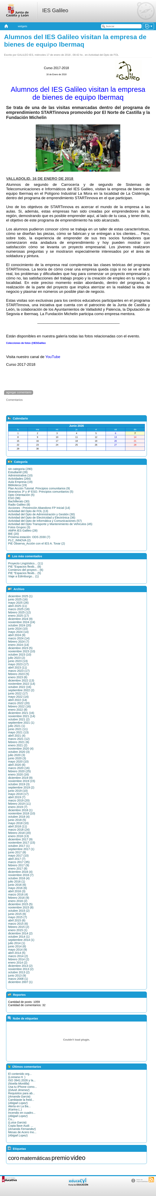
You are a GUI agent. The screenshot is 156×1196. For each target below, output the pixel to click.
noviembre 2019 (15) (21, 781)
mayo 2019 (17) (18, 794)
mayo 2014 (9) (17, 949)
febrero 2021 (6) (18, 742)
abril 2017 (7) (16, 858)
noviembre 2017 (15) (21, 842)
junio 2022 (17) (18, 693)
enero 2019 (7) (17, 807)
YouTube (52, 357)
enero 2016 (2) (17, 901)
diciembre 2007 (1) (20, 982)
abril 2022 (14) (17, 700)
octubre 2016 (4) (19, 878)
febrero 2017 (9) (18, 865)
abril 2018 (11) (17, 826)
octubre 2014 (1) (19, 936)
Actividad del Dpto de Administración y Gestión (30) (41, 514)
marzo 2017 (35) (19, 862)
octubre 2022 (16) (19, 687)
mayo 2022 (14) (18, 696)
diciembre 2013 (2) (20, 965)
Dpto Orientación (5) (21, 494)
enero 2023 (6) (17, 677)
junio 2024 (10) (18, 628)
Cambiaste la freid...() (21, 1101)
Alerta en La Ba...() (19, 1108)
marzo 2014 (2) (18, 956)
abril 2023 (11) (17, 667)
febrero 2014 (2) (18, 959)
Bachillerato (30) (18, 501)
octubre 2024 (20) (19, 625)
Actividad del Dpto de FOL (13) (28, 511)
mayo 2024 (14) (18, 631)
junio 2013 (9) (17, 975)
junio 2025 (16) (18, 599)
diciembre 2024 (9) (20, 618)
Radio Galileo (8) (19, 504)
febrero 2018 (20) (19, 832)
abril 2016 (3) (16, 891)
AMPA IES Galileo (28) (23, 530)
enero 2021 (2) (17, 745)
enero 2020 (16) (18, 774)
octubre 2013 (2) (19, 972)
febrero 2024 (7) (18, 641)
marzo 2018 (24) (19, 829)
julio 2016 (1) (16, 881)
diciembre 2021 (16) (21, 713)
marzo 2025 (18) (19, 609)
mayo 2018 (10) (18, 823)
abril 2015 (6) (16, 920)
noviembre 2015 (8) (21, 907)
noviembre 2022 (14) (21, 683)
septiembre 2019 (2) (21, 787)
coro (13, 1158)
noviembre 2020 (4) (21, 748)
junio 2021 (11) (18, 729)
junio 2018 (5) (17, 820)
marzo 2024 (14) (19, 638)
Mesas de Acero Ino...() (22, 1134)
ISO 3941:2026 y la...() (22, 1082)
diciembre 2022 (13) (21, 680)
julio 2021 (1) (16, 725)
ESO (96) (14, 498)
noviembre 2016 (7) (21, 875)
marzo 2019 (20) (19, 800)
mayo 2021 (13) (18, 732)
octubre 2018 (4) (19, 816)
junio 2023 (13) (18, 661)
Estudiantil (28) (18, 472)
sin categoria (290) (20, 469)
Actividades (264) (19, 478)
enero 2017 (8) (17, 868)
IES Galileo (55, 10)
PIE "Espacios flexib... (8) (24, 566)
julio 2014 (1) (16, 943)
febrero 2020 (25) (19, 771)
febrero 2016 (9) (18, 897)
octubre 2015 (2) (19, 910)
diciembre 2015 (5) (20, 904)
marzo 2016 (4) (18, 894)
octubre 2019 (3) (19, 784)
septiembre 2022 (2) (21, 690)
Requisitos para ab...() (21, 1095)
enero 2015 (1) (17, 930)
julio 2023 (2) (16, 657)
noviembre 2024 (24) (21, 622)
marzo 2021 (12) (19, 738)
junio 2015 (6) (17, 914)
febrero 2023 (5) (18, 674)
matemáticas (35, 1158)
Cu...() (17, 1121)
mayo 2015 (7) (17, 917)
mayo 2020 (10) (18, 761)
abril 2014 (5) (16, 952)
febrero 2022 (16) (19, 706)
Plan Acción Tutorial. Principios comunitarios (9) (39, 488)
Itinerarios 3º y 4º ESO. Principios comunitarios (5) (40, 491)
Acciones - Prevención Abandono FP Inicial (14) (39, 507)
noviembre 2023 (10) (21, 651)
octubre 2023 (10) (19, 654)
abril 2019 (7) (16, 797)
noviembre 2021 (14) (21, 716)
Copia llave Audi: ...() (22, 1127)
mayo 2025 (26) (18, 602)
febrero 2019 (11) (19, 803)
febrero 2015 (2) (18, 927)
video (77, 1157)
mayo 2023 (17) (18, 664)
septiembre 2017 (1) (21, 849)
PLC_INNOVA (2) (19, 540)
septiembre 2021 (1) (21, 722)
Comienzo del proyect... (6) (25, 569)
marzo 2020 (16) (19, 768)
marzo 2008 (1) (18, 978)
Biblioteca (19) (17, 485)
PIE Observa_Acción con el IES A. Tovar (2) (36, 543)
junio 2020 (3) (17, 758)
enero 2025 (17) (18, 615)
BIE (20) (13, 533)
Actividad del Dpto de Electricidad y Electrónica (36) (41, 517)
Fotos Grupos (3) (19, 527)
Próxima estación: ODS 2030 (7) (29, 537)
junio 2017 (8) (17, 852)
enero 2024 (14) (18, 644)
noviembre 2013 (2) (21, 969)
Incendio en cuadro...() (21, 1114)
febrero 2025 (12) (19, 612)
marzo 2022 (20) (19, 703)
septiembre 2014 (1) (21, 939)
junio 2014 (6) (17, 946)
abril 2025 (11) (17, 606)
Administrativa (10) (20, 475)
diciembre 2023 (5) (20, 648)
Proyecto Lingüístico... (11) (25, 563)
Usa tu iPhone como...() (22, 1088)
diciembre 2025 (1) (20, 596)
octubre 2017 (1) (19, 845)
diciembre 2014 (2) (20, 933)
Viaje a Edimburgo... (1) (23, 576)
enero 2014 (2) (17, 962)
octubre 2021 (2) (19, 719)
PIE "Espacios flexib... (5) (24, 573)
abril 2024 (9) (16, 635)
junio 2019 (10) (18, 790)
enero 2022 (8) (17, 709)
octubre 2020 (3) (19, 751)
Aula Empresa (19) (20, 482)
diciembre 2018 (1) (20, 810)
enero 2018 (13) (18, 836)
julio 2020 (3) (16, 755)
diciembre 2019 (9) (20, 777)
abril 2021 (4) (16, 735)
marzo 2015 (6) (18, 923)
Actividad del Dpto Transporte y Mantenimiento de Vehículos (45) (50, 524)
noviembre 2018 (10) (21, 813)
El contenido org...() (20, 1075)
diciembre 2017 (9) (20, 839)
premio (61, 1157)
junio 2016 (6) (17, 884)
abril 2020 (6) (16, 764)
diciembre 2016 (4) (20, 871)
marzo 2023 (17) (19, 670)
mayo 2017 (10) (18, 855)
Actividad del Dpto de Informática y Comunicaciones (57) (45, 520)
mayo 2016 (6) (17, 888)
